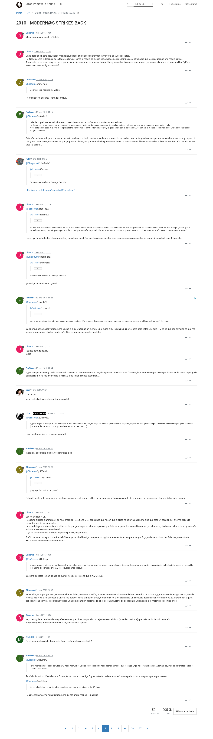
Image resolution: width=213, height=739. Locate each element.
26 (132, 728)
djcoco (29, 413)
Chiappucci (31, 80)
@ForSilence (32, 208)
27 (140, 728)
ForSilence (31, 112)
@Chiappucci (32, 163)
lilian (28, 390)
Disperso (30, 33)
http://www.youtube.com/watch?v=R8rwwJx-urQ (50, 190)
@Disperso (31, 84)
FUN (28, 159)
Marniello (30, 637)
